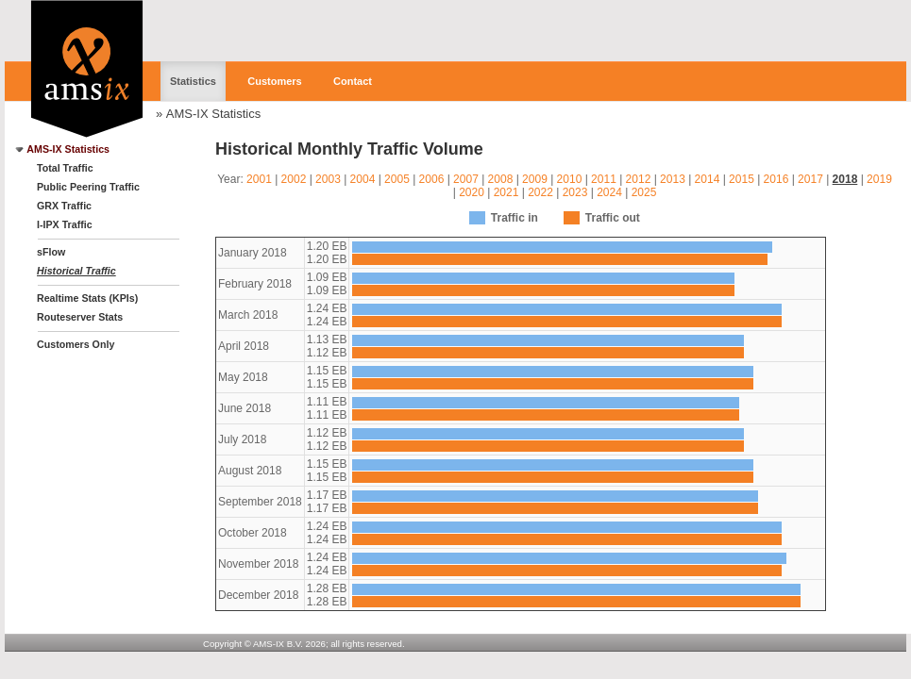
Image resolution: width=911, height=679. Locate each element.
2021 (506, 192)
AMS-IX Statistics (213, 114)
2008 (501, 179)
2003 (328, 179)
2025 (644, 192)
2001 (259, 179)
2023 (575, 192)
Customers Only (75, 344)
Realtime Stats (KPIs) (87, 298)
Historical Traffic (76, 270)
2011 (603, 179)
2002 (294, 179)
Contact (352, 81)
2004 (363, 179)
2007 (466, 179)
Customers (274, 81)
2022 (540, 192)
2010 (569, 179)
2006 (432, 179)
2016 (776, 179)
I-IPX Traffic (65, 224)
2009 (535, 179)
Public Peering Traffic (88, 186)
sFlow (51, 251)
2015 (741, 179)
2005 (397, 179)
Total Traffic (65, 168)
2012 (638, 179)
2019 (879, 179)
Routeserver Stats (80, 317)
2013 (672, 179)
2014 (707, 179)
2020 (471, 192)
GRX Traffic (64, 205)
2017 (810, 179)
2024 (609, 192)
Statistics (193, 81)
